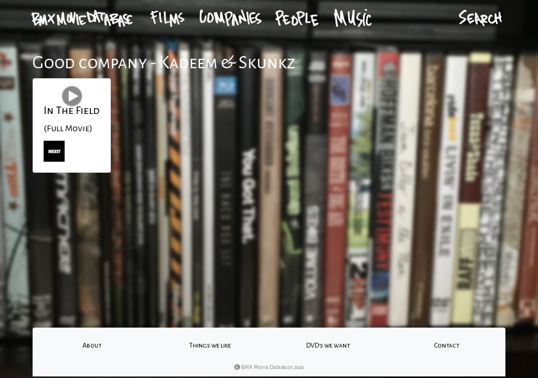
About (91, 345)
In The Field (72, 110)
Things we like (210, 345)
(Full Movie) (68, 128)
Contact (446, 345)
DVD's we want (328, 345)
